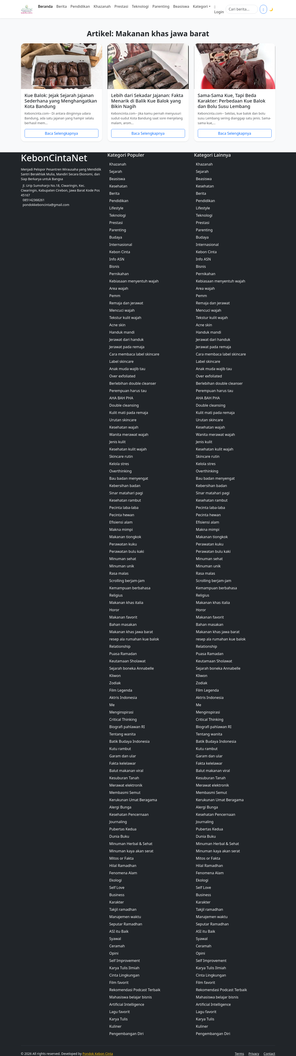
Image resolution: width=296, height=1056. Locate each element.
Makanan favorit (123, 617)
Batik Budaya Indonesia (129, 741)
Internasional (120, 244)
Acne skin (117, 324)
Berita (61, 6)
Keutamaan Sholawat (127, 661)
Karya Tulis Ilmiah (124, 967)
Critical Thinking (123, 719)
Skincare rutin (121, 456)
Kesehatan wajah (124, 427)
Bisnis (114, 266)
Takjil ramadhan (122, 909)
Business (116, 894)
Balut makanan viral (126, 770)
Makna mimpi (121, 529)
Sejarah (115, 171)
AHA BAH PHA (121, 397)
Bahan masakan (123, 624)
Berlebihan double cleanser (132, 383)
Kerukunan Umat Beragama (133, 799)
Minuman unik (121, 566)
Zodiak (115, 682)
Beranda (45, 6)
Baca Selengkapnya (61, 133)
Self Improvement (124, 960)
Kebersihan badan (125, 485)
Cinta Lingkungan (124, 975)
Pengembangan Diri (126, 1033)
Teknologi (140, 6)
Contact (269, 1053)
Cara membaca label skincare (134, 354)
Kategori (200, 6)
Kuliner (115, 1026)
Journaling (118, 821)
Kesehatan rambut (125, 500)
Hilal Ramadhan (122, 865)
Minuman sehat (122, 558)
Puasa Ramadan (123, 653)
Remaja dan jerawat (126, 302)
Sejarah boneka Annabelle (131, 668)
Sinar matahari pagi (126, 492)
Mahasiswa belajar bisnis (130, 997)
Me (112, 704)
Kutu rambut (120, 748)
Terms (239, 1053)
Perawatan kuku (123, 544)
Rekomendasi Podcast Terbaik (134, 989)
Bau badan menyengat (128, 478)
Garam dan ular (122, 755)
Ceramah (117, 945)
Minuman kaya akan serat (131, 850)
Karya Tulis (118, 1019)
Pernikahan (119, 273)
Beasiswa (181, 6)
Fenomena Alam (123, 872)
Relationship (120, 646)
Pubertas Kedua (122, 829)
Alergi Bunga (120, 807)
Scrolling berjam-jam (127, 580)
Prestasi (121, 6)
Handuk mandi (122, 332)
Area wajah (118, 288)
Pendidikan (80, 6)
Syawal (115, 938)
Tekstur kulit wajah (125, 317)
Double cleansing (124, 405)
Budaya (115, 237)
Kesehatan (118, 186)
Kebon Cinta (119, 251)
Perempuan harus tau (128, 390)
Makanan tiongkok (125, 536)
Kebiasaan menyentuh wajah (134, 281)
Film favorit (119, 982)
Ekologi (115, 880)
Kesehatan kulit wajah (128, 449)
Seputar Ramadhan (125, 924)
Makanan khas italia (126, 602)
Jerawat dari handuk (126, 339)
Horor (114, 609)
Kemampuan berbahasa (129, 587)
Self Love (117, 887)
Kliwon (115, 675)
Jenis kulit (117, 441)
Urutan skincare (122, 419)
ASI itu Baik (119, 931)
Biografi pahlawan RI (127, 726)
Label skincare (121, 361)
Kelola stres (119, 463)
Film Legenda (120, 690)
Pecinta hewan (121, 514)
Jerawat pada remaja (126, 346)
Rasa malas (119, 573)
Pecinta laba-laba (124, 507)
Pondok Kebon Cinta (97, 1053)
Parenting (161, 6)
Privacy (254, 1053)
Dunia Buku (119, 836)
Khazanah (102, 6)
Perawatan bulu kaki (126, 551)
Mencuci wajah (122, 310)
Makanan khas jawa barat (131, 631)
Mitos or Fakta (121, 858)
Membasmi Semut (125, 792)
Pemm (115, 295)
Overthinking (120, 471)
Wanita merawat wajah (129, 434)
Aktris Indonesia (123, 697)
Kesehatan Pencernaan (129, 814)
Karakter (116, 902)
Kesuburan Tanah (124, 777)
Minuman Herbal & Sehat (130, 843)
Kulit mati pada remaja (128, 412)
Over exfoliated (122, 376)
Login (219, 9)
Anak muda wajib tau (127, 368)
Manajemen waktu (125, 916)
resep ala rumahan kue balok (134, 639)
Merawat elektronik (125, 785)
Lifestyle (116, 208)
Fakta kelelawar (122, 763)
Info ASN (116, 259)
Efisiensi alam (121, 522)
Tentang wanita (122, 734)
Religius (116, 595)
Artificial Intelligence (126, 1004)
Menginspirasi (121, 712)
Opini (113, 953)
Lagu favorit (119, 1011)
